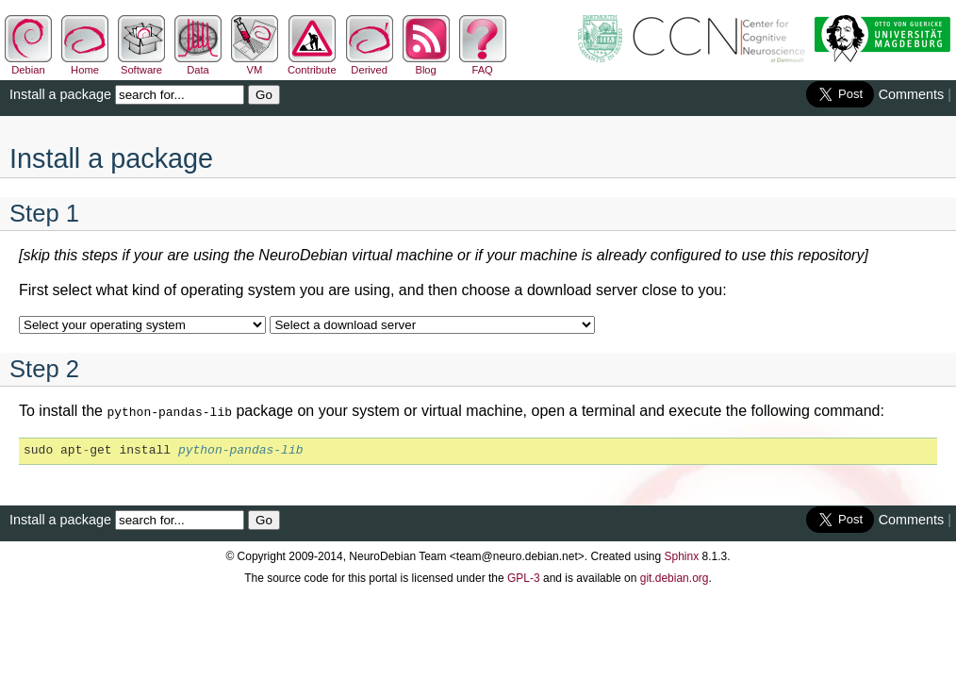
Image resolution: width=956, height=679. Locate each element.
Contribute (312, 64)
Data (198, 64)
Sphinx (682, 554)
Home (84, 64)
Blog (426, 64)
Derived (369, 64)
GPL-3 (523, 576)
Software (141, 64)
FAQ (482, 64)
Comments (912, 94)
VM (254, 64)
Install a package (60, 94)
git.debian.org (674, 576)
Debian (28, 64)
